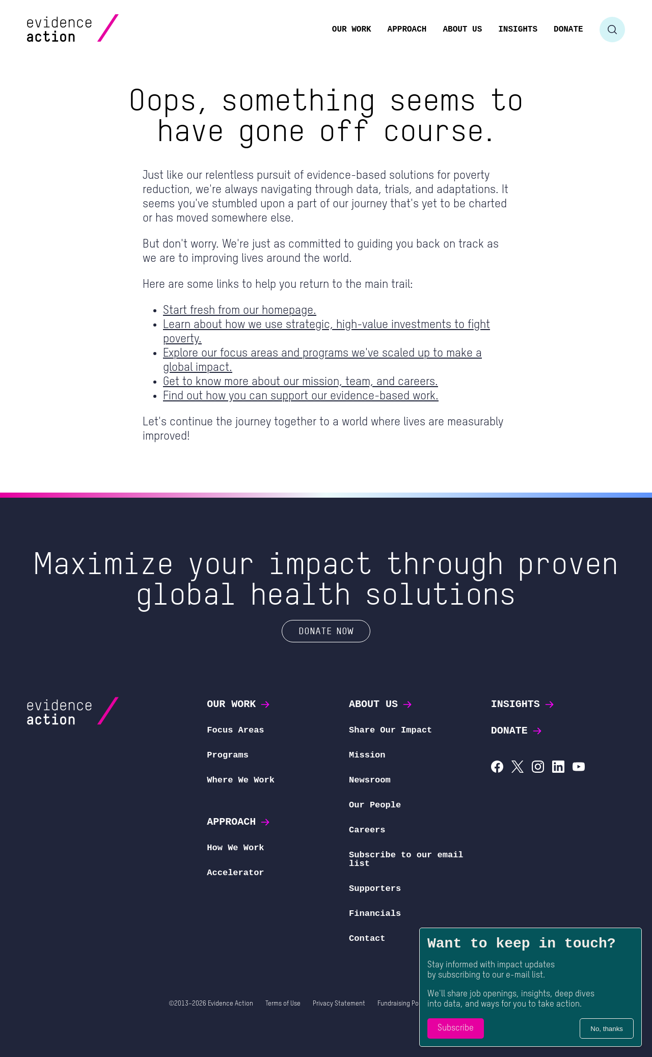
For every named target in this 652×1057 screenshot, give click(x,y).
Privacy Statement (339, 1003)
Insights (523, 704)
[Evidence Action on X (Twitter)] (517, 768)
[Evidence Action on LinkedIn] (558, 768)
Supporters (375, 889)
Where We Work (241, 780)
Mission (367, 755)
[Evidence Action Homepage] (92, 29)
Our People (375, 805)
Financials (375, 913)
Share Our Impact (390, 730)
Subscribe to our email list (406, 859)
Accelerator (235, 873)
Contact (367, 938)
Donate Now (326, 631)
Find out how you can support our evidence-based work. (301, 396)
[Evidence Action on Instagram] (538, 768)
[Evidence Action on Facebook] (497, 768)
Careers (367, 830)
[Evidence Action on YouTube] (579, 768)
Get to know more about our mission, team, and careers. (300, 382)
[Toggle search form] (612, 29)
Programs (228, 755)
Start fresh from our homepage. (239, 310)
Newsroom (370, 780)
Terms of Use (283, 1003)
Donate (517, 731)
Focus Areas (235, 730)
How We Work (235, 848)
